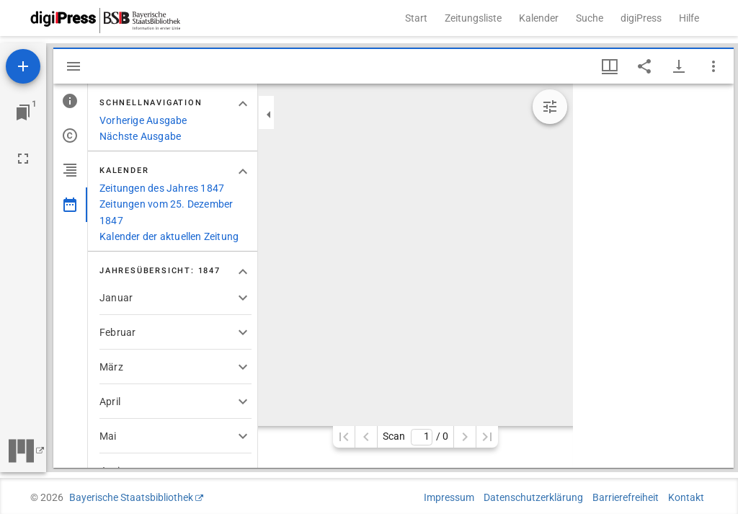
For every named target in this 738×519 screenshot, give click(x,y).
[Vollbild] (23, 158)
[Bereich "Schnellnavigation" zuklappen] (243, 103)
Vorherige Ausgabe (143, 120)
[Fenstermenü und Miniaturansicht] (609, 66)
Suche (589, 18)
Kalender (539, 18)
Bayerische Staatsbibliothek (131, 497)
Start (416, 18)
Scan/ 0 (415, 437)
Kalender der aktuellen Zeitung (169, 236)
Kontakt (686, 497)
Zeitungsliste (473, 18)
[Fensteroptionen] (713, 66)
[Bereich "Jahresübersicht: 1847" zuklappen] (243, 271)
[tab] (70, 101)
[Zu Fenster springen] (23, 112)
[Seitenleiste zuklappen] (268, 114)
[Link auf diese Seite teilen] (644, 66)
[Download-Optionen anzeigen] (679, 66)
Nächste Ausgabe (140, 136)
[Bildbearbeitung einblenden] (550, 106)
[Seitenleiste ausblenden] (73, 66)
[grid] (653, 276)
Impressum (449, 497)
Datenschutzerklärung (533, 497)
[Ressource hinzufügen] (23, 66)
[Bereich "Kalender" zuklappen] (243, 171)
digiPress (641, 18)
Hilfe (689, 18)
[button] (175, 297)
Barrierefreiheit (625, 497)
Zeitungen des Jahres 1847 (161, 188)
